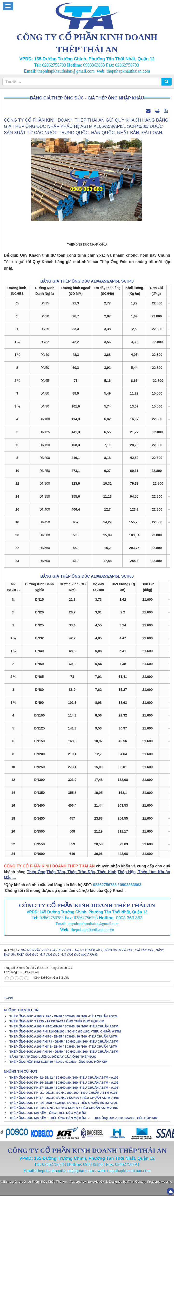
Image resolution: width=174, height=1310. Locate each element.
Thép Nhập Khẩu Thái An (50, 1296)
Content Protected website (153, 1296)
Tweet (8, 1112)
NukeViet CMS (97, 1296)
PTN (130, 1296)
